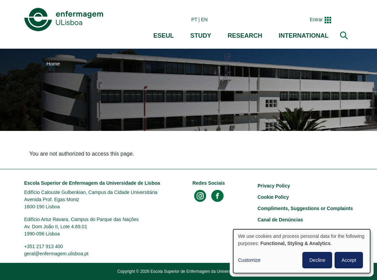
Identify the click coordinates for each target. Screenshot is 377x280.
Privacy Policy (273, 185)
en (204, 19)
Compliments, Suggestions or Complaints (305, 208)
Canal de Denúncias (280, 219)
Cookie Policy (273, 197)
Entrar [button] (316, 19)
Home (53, 63)
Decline (317, 260)
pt (194, 19)
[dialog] (301, 251)
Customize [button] (249, 260)
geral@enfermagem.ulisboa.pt (56, 253)
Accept (348, 260)
